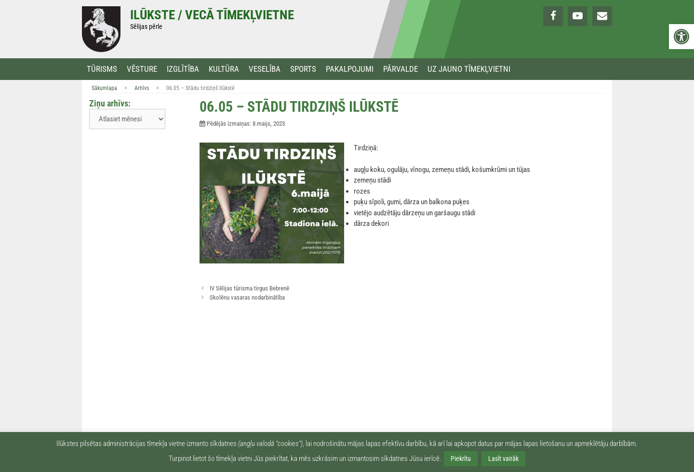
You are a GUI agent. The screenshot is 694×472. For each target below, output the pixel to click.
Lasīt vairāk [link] (503, 458)
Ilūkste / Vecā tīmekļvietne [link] (212, 15)
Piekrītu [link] (461, 458)
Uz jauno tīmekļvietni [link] (468, 69)
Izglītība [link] (183, 69)
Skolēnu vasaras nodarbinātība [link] (247, 297)
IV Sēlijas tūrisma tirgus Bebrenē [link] (249, 288)
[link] (681, 36)
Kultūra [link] (224, 69)
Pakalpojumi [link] (350, 69)
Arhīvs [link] (141, 88)
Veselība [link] (264, 69)
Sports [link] (303, 69)
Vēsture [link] (142, 69)
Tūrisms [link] (102, 69)
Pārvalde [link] (400, 69)
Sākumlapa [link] (104, 88)
